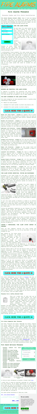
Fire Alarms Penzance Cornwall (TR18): (11, 18)
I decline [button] (26, 408)
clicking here (26, 339)
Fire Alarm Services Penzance (12, 345)
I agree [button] (23, 408)
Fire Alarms (8, 404)
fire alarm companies (24, 284)
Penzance (26, 277)
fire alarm (3, 383)
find (5, 323)
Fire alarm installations (7, 277)
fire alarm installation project (21, 342)
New (4, 404)
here (32, 380)
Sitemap (2, 404)
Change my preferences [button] (25, 410)
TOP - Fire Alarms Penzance (8, 394)
